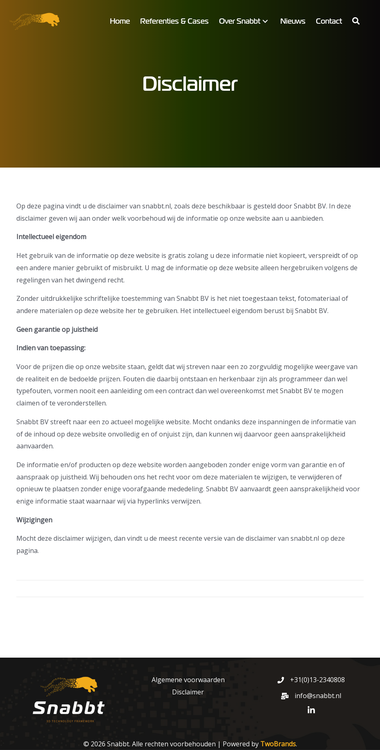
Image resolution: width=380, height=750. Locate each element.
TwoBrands (278, 743)
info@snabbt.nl (318, 695)
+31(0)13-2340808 (317, 679)
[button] (265, 21)
